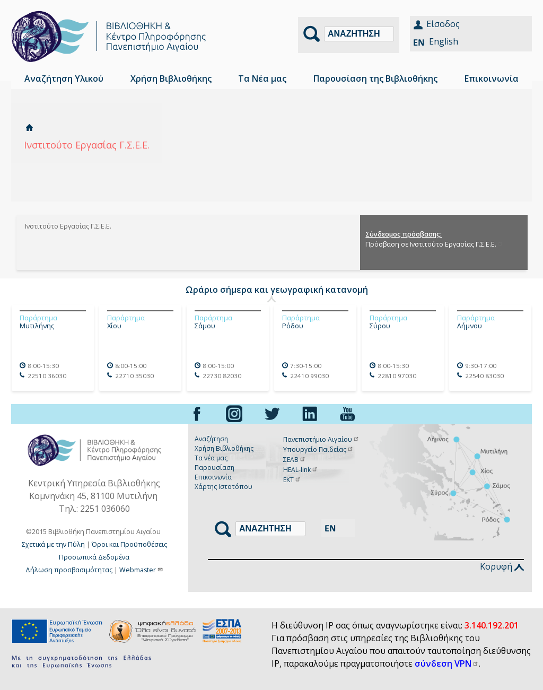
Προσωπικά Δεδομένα (94, 557)
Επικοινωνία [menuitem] (492, 78)
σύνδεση (447, 663)
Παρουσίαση (214, 467)
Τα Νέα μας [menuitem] (262, 78)
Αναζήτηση (211, 438)
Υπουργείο (318, 449)
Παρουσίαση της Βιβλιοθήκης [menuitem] (375, 78)
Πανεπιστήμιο (321, 439)
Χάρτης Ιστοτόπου (223, 486)
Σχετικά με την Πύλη (53, 544)
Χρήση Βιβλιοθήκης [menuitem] (171, 78)
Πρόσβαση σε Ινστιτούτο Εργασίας (434, 244)
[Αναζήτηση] (359, 34)
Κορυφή (502, 566)
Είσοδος (443, 24)
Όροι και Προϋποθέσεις (129, 544)
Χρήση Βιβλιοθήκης (224, 448)
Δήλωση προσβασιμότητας (68, 569)
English (443, 41)
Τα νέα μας (211, 457)
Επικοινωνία (213, 477)
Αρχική (29, 127)
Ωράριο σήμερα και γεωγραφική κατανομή (277, 289)
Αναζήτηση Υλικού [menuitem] (63, 78)
